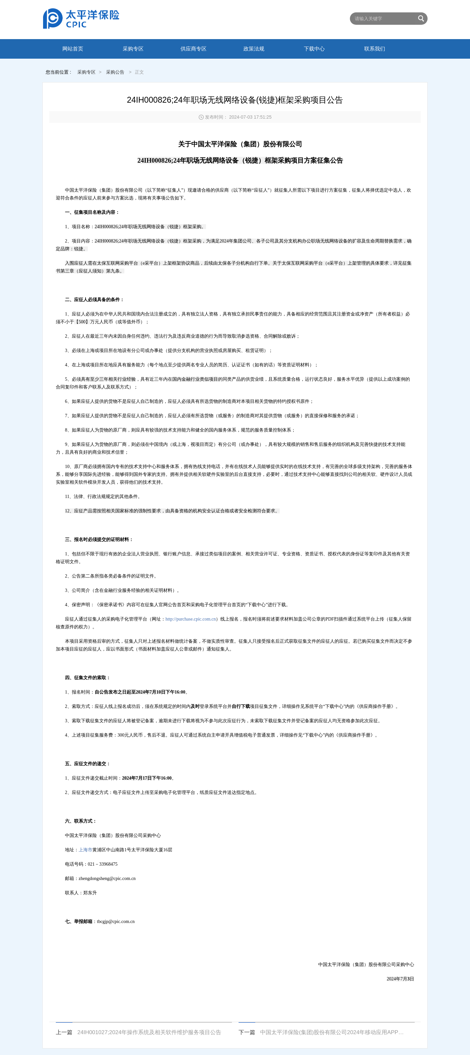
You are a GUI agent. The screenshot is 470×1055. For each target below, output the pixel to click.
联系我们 (374, 48)
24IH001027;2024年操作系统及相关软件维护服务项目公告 (149, 1032)
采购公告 (115, 72)
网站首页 (72, 48)
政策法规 (253, 48)
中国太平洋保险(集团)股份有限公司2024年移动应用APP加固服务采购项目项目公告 (333, 1032)
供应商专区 (193, 48)
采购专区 (133, 48)
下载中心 (314, 48)
